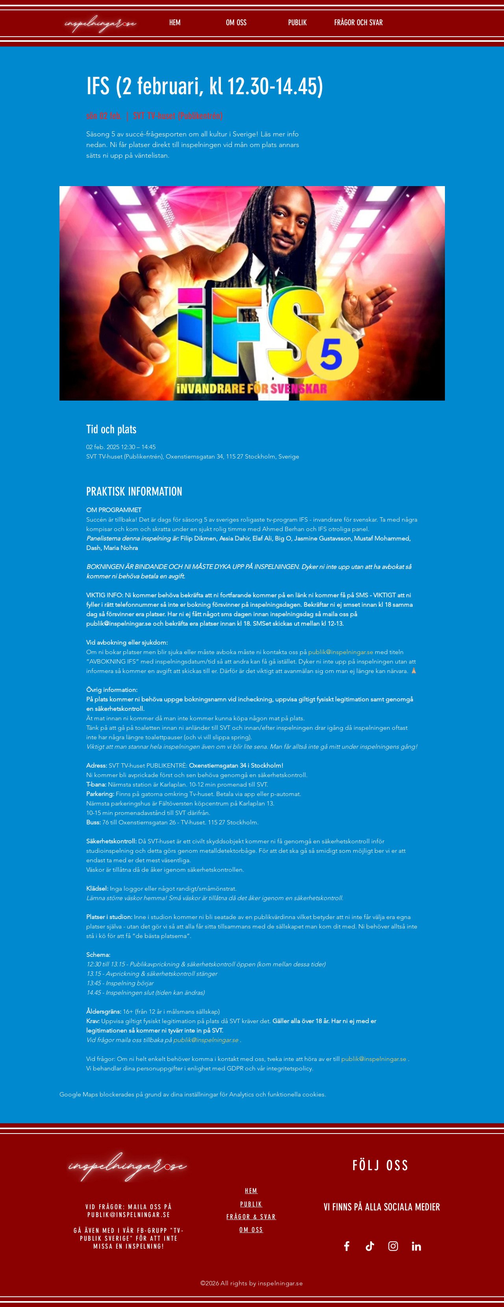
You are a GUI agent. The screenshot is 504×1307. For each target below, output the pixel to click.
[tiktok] (369, 1246)
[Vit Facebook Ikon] (346, 1246)
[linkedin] (416, 1246)
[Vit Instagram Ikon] (393, 1246)
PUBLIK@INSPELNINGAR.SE (128, 1215)
